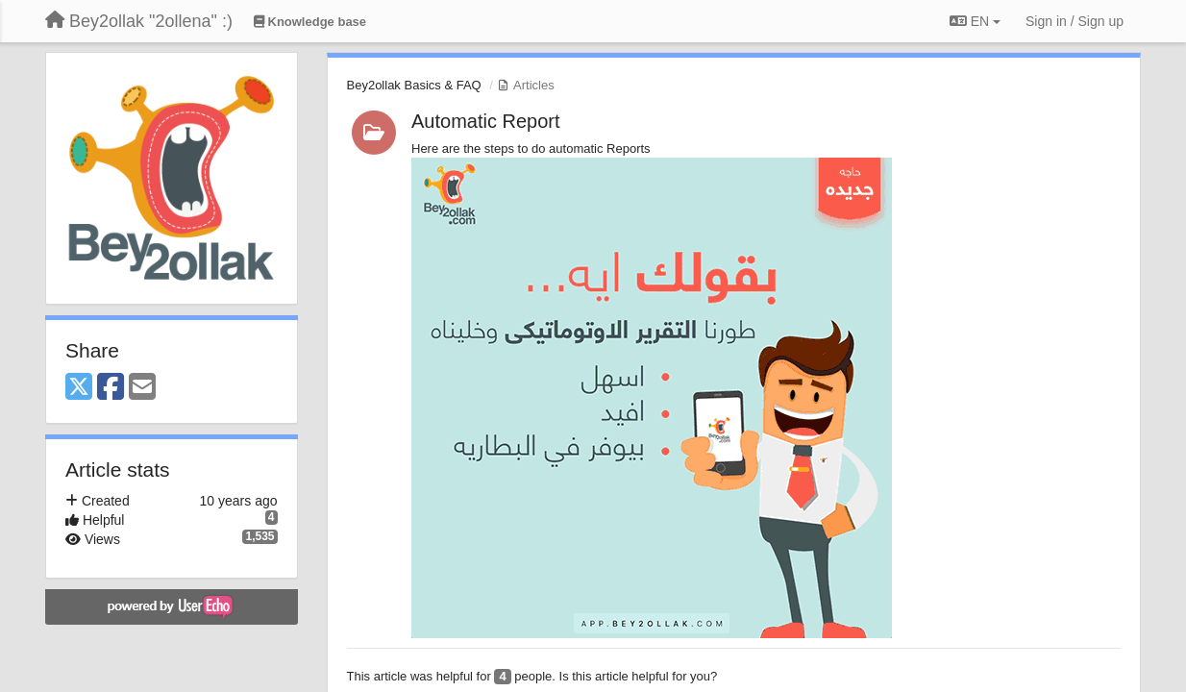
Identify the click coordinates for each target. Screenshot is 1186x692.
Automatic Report (485, 121)
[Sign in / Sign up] (1074, 21)
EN (975, 21)
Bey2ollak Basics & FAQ (414, 85)
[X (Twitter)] (78, 388)
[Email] (142, 388)
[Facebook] (110, 388)
